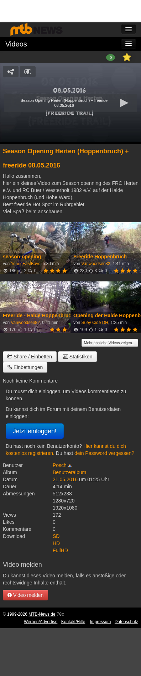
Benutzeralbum (69, 472)
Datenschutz (126, 621)
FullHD (60, 550)
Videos (16, 44)
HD (56, 543)
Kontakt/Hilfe (73, 621)
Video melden (25, 595)
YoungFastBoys (25, 263)
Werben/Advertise (40, 621)
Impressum (100, 621)
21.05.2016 (65, 479)
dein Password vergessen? (104, 453)
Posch (60, 465)
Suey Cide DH (94, 322)
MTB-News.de (41, 614)
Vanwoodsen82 (95, 263)
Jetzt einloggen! (35, 431)
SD (56, 536)
